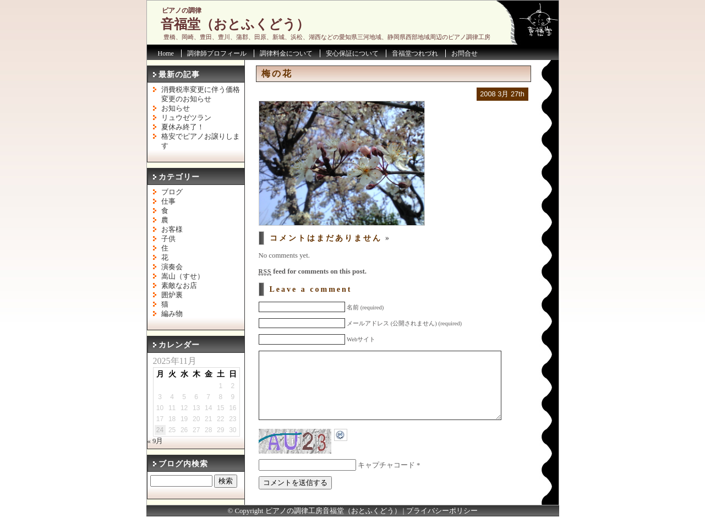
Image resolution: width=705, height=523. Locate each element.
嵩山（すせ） (182, 276)
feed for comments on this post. (313, 271)
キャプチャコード (386, 482)
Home (166, 53)
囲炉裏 (172, 295)
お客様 (172, 229)
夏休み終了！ (182, 127)
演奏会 (172, 267)
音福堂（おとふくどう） (235, 24)
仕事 (168, 201)
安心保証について (352, 53)
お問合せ (464, 53)
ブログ (172, 192)
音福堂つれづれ (415, 53)
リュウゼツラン (186, 118)
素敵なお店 (179, 286)
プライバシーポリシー (442, 517)
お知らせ (175, 108)
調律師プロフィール (217, 53)
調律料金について (286, 53)
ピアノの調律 (181, 10)
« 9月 (155, 441)
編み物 (172, 314)
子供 (168, 239)
